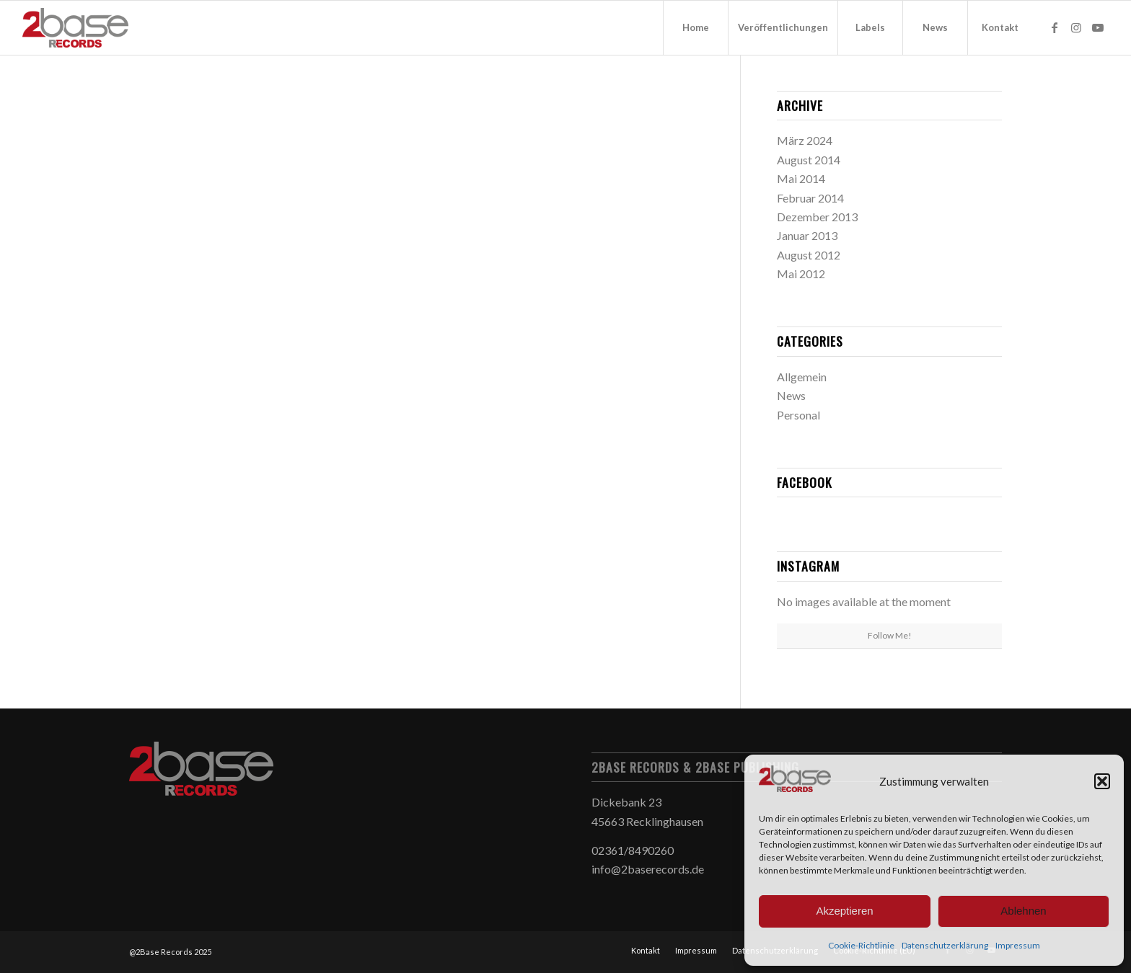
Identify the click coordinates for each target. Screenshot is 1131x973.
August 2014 (808, 159)
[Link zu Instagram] (1076, 27)
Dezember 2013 (817, 216)
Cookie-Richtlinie (861, 945)
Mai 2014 (801, 178)
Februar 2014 (810, 198)
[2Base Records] (75, 28)
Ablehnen (1023, 911)
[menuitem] (695, 28)
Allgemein (802, 376)
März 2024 (804, 140)
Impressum (1017, 945)
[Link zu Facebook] (1054, 27)
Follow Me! (890, 635)
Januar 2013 (807, 235)
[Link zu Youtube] (1098, 27)
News (791, 395)
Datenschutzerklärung (945, 945)
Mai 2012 (801, 273)
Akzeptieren (844, 911)
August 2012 (808, 255)
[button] (1102, 781)
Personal (798, 415)
